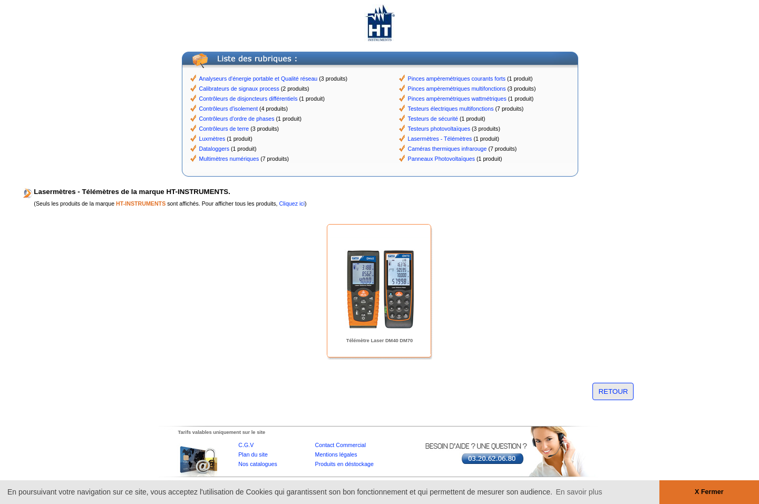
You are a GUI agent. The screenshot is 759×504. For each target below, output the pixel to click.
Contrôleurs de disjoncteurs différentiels (248, 98)
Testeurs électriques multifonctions (451, 108)
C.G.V (246, 445)
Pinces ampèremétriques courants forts (456, 78)
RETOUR (613, 391)
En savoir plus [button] (579, 492)
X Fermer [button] (709, 492)
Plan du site (253, 454)
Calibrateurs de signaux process (239, 88)
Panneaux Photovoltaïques (441, 159)
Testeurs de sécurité (433, 118)
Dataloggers (214, 149)
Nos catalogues (257, 464)
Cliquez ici (292, 203)
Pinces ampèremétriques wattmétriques (457, 98)
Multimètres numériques (229, 159)
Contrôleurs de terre (224, 128)
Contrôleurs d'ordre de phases (237, 118)
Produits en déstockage (344, 464)
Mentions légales (336, 454)
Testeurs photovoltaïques (439, 128)
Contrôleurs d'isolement (228, 108)
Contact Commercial (340, 445)
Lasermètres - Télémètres (440, 138)
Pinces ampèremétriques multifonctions (457, 88)
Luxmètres (212, 138)
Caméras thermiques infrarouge (447, 149)
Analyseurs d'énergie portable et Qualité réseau (258, 78)
